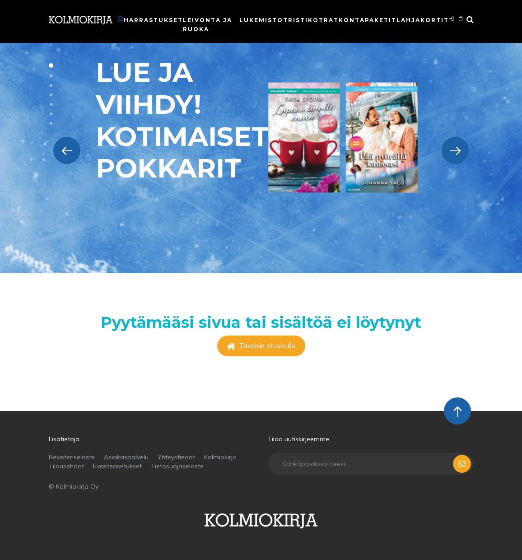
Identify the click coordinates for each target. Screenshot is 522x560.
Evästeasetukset (117, 466)
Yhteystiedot (176, 457)
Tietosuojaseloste (177, 466)
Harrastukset (153, 20)
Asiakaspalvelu (126, 457)
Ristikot (306, 20)
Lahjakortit (422, 20)
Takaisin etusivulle (261, 345)
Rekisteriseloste (72, 457)
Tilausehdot (66, 466)
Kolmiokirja (220, 457)
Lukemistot (263, 20)
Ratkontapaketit (360, 20)
